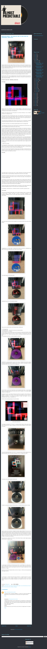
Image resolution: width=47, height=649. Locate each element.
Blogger (29, 646)
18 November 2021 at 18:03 (11, 592)
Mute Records (25, 585)
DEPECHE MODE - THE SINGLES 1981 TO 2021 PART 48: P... (39, 73)
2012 (36, 104)
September (37, 80)
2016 (36, 98)
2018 (36, 95)
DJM (40, 111)
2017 (36, 97)
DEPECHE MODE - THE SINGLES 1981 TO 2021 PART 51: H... (39, 64)
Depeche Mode (15, 585)
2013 (36, 102)
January (37, 91)
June (36, 84)
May (36, 85)
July (36, 83)
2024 (36, 55)
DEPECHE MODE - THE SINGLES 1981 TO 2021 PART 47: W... (39, 76)
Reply (5, 607)
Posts (27, 641)
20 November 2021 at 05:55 (13, 599)
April (36, 87)
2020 (36, 93)
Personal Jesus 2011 (7, 586)
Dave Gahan (11, 585)
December (37, 60)
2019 (36, 94)
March (37, 88)
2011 (36, 105)
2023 (36, 56)
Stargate (15, 586)
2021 (36, 59)
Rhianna (12, 586)
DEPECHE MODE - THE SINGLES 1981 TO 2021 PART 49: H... (39, 70)
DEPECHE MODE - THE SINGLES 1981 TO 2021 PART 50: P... (39, 67)
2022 (36, 58)
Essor (5, 592)
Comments (28, 643)
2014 (36, 101)
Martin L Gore (21, 585)
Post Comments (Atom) (18, 629)
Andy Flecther (6, 585)
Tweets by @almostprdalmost (38, 35)
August (37, 81)
